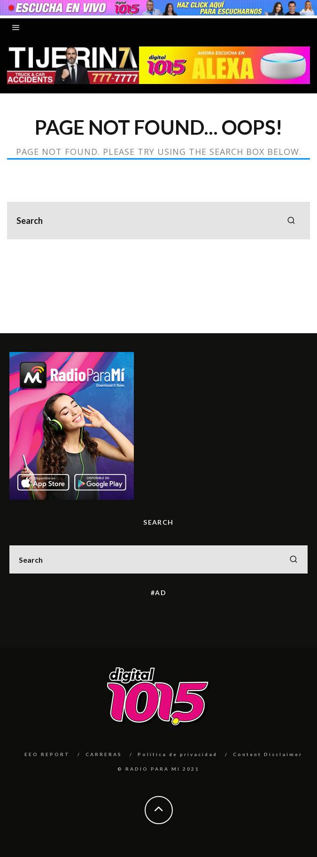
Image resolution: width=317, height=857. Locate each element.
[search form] (158, 220)
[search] (291, 220)
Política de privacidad (177, 754)
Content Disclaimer (267, 754)
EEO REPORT (47, 754)
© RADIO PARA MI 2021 (158, 769)
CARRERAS (103, 754)
